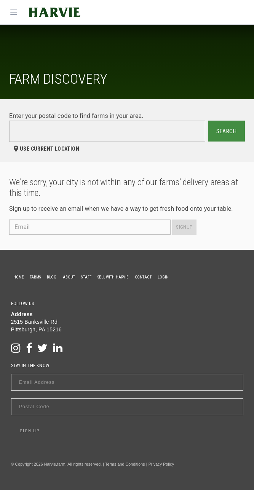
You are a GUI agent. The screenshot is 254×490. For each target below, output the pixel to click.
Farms (35, 277)
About (69, 277)
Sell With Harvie (112, 277)
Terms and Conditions (125, 464)
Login (163, 277)
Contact (143, 277)
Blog (52, 277)
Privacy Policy (161, 464)
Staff (86, 277)
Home (18, 277)
